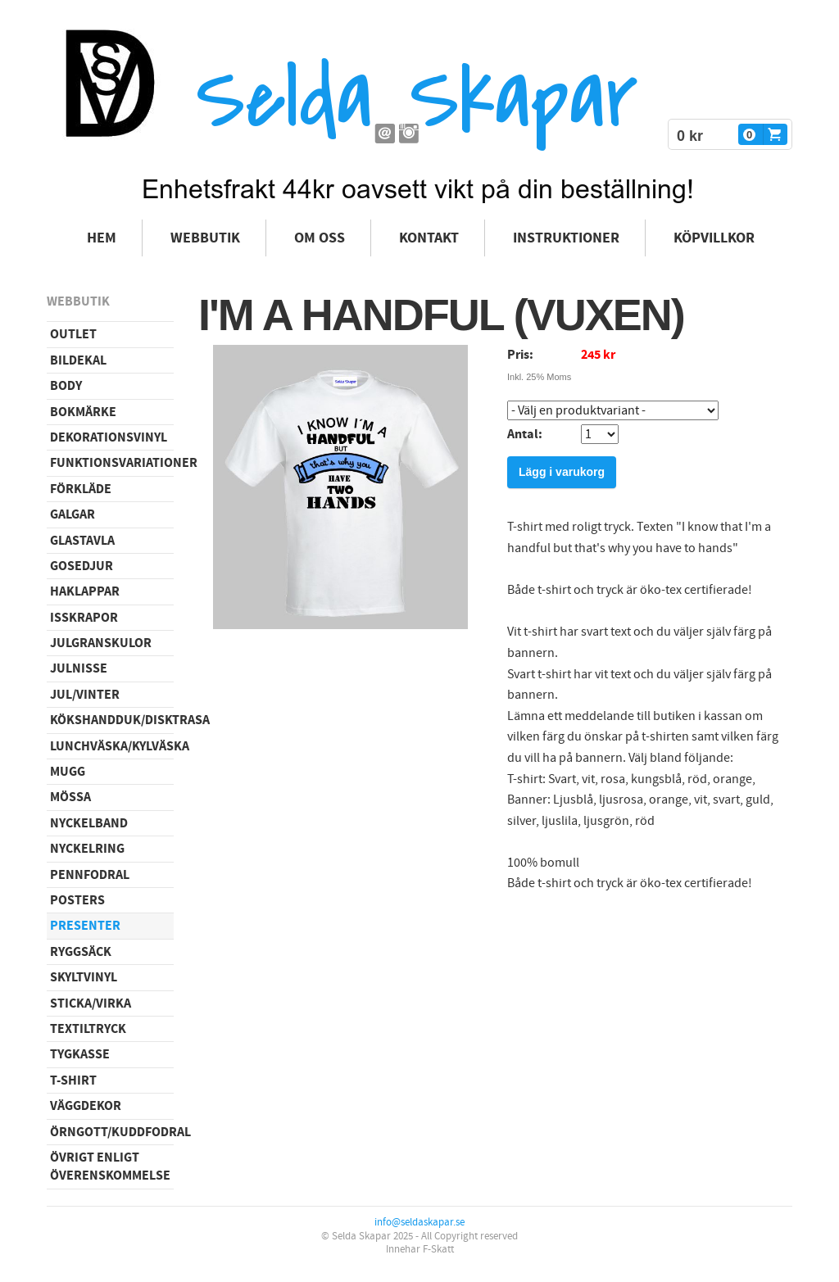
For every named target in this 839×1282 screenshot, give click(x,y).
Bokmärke (83, 412)
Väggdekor (85, 1106)
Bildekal (78, 360)
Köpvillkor (714, 238)
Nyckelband (89, 823)
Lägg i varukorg (562, 471)
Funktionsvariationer (112, 463)
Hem (101, 238)
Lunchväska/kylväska (112, 746)
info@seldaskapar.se (419, 1222)
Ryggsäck (80, 952)
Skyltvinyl (83, 977)
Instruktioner (566, 238)
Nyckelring (87, 849)
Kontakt (429, 238)
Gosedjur (81, 566)
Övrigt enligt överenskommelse (110, 1166)
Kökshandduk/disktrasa (112, 720)
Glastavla (82, 541)
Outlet (73, 334)
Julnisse (78, 668)
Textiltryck (88, 1029)
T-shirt (73, 1080)
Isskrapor (84, 618)
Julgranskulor (101, 643)
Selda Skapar (416, 99)
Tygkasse (80, 1054)
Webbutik (205, 238)
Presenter (85, 926)
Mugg (67, 772)
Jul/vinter (85, 695)
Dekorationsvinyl (108, 437)
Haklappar (85, 591)
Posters (77, 900)
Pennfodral (89, 875)
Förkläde (80, 489)
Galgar (72, 514)
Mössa (70, 797)
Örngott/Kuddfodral (112, 1132)
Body (66, 386)
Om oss (319, 238)
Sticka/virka (90, 1003)
